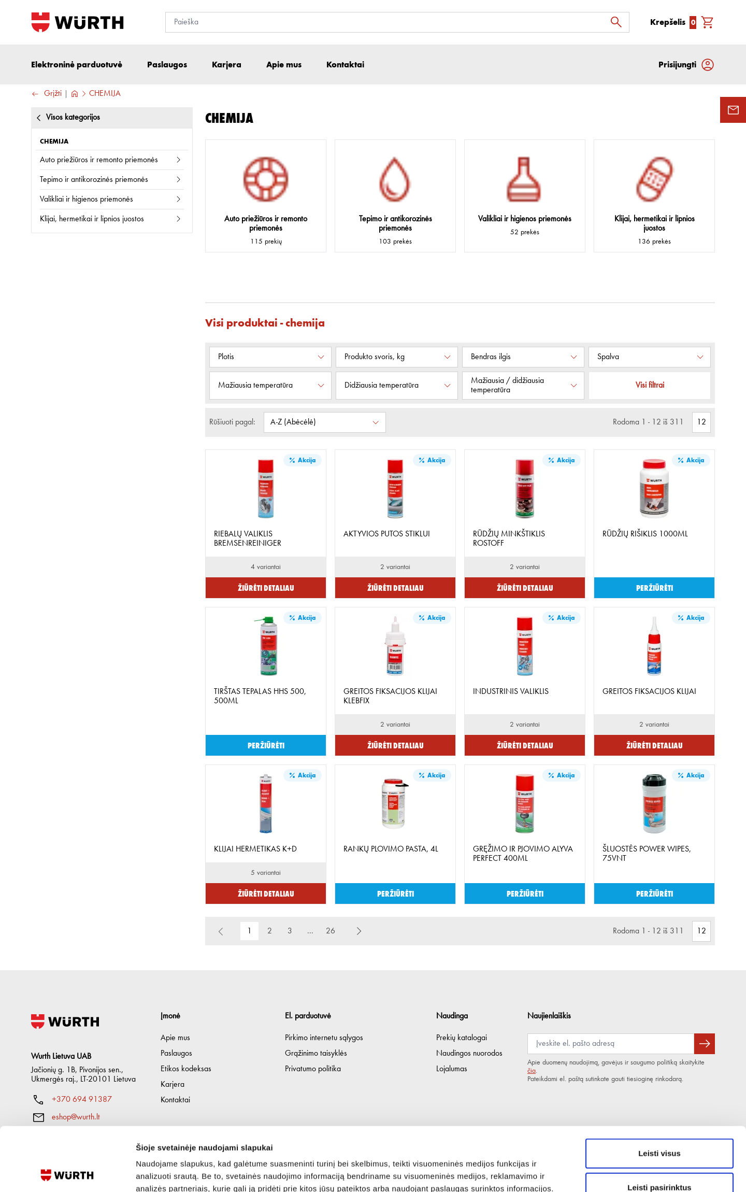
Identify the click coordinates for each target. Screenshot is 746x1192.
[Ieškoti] (619, 22)
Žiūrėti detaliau (266, 587)
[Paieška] (397, 22)
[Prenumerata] (610, 1043)
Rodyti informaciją (531, 1171)
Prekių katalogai (461, 1038)
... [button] (310, 931)
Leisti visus (659, 1089)
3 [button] (290, 931)
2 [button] (269, 931)
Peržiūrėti (654, 587)
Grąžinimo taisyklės (316, 1053)
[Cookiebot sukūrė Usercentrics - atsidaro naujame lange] (67, 1172)
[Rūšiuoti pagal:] (325, 422)
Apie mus (175, 1038)
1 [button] (249, 931)
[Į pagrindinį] (77, 22)
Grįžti (46, 94)
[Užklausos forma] (733, 110)
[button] (359, 931)
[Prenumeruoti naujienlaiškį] (704, 1043)
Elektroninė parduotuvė (76, 64)
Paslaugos (176, 1053)
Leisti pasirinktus (659, 1123)
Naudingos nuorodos (469, 1053)
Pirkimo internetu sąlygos (324, 1038)
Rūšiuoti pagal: (232, 422)
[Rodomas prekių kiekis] (701, 422)
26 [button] (330, 931)
